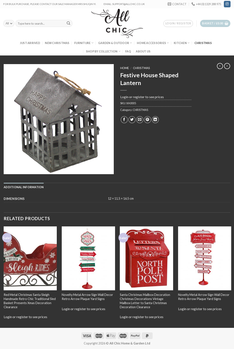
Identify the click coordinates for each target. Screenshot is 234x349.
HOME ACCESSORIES (153, 43)
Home (124, 68)
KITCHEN (182, 43)
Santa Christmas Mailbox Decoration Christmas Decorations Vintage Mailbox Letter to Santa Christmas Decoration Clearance (145, 301)
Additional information (24, 187)
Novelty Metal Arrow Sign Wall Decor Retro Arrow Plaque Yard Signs (87, 297)
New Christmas (57, 43)
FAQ (128, 51)
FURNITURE (83, 43)
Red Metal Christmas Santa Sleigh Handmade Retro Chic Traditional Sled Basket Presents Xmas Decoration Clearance (30, 301)
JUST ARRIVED (30, 43)
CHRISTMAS (203, 43)
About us (143, 51)
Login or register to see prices (142, 97)
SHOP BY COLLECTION (103, 51)
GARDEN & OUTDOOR (115, 43)
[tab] (24, 187)
